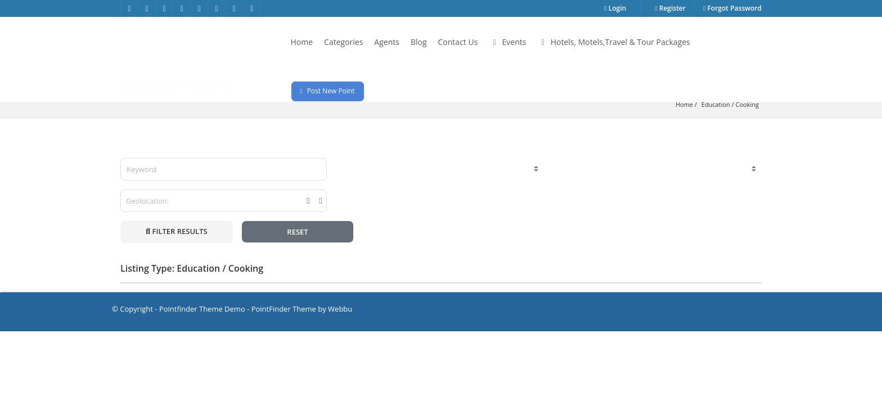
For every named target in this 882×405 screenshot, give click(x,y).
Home (302, 42)
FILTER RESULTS (176, 231)
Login (615, 8)
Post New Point (327, 91)
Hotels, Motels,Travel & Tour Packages (613, 42)
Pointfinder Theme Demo (202, 309)
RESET (297, 232)
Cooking (747, 104)
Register (670, 8)
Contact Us (458, 42)
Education (715, 104)
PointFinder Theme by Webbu (302, 309)
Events (507, 42)
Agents (386, 42)
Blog (419, 42)
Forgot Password (732, 8)
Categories (343, 42)
